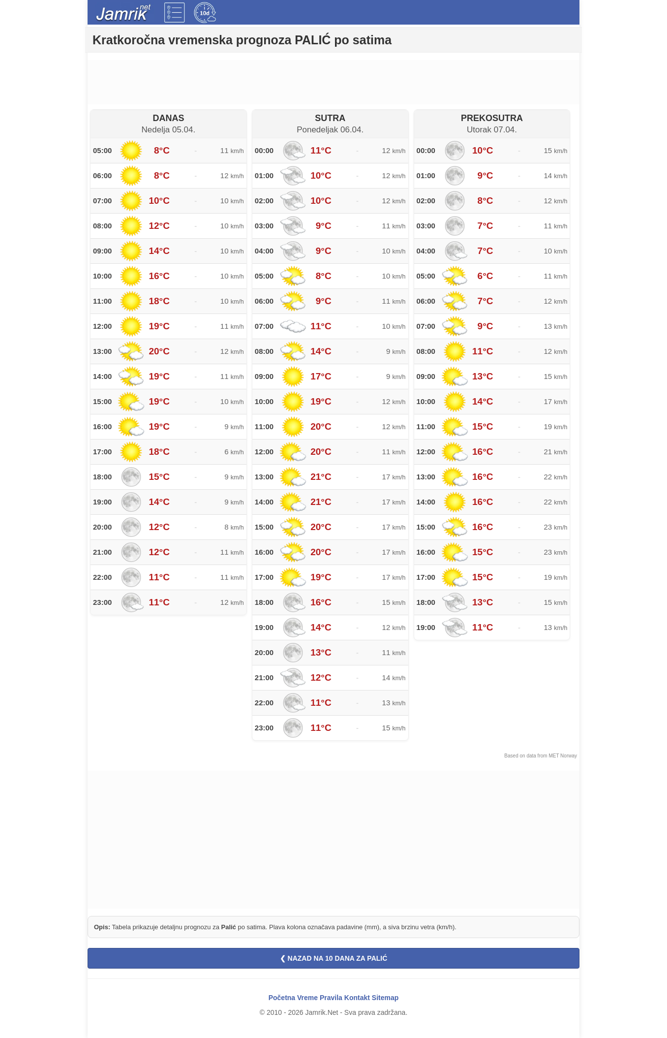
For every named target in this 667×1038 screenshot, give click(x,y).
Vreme (307, 998)
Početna (282, 998)
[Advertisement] (333, 82)
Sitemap (385, 998)
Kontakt (357, 998)
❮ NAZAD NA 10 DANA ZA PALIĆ (334, 958)
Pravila (331, 998)
